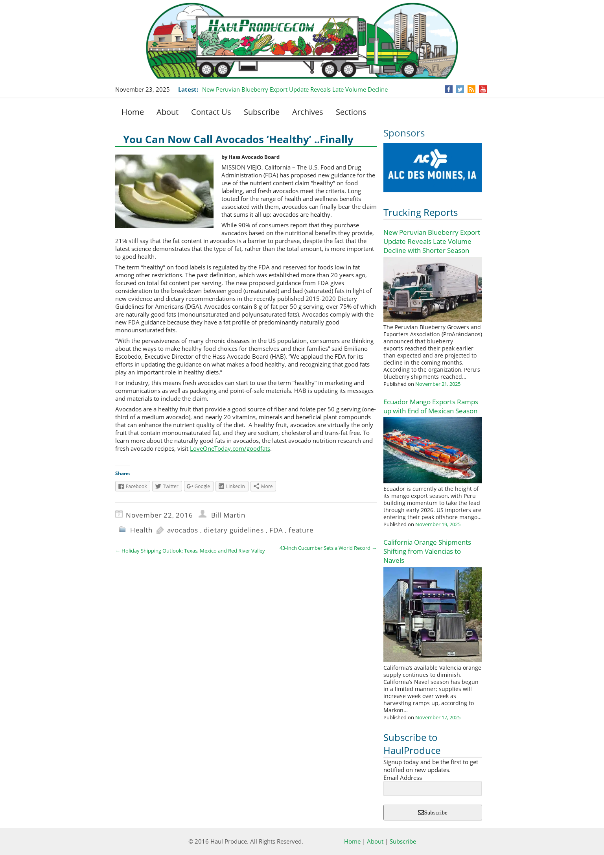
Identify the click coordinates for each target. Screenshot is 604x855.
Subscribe (262, 112)
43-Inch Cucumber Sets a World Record (328, 547)
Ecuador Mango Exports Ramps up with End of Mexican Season (430, 406)
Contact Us (211, 112)
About (168, 112)
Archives (307, 112)
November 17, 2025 (437, 717)
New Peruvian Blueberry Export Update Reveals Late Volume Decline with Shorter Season (431, 241)
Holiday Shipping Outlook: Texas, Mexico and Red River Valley (190, 550)
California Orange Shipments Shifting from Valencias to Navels (427, 551)
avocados (182, 529)
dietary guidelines (233, 529)
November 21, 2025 (437, 383)
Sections (351, 112)
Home (133, 112)
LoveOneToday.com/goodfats (230, 448)
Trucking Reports (420, 212)
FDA (276, 529)
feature (301, 529)
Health (141, 529)
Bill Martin (228, 515)
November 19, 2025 (437, 524)
